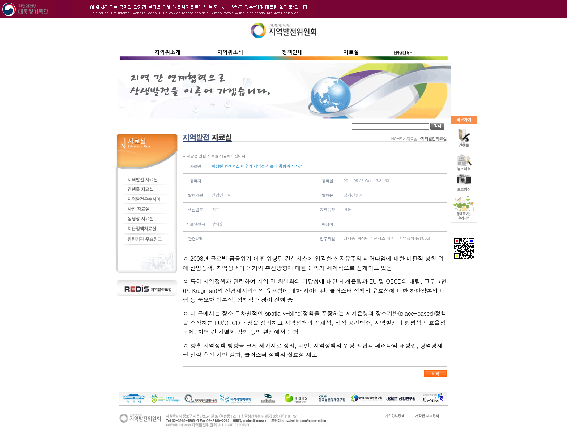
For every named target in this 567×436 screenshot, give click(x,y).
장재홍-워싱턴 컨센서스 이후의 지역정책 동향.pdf (387, 238)
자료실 (412, 138)
